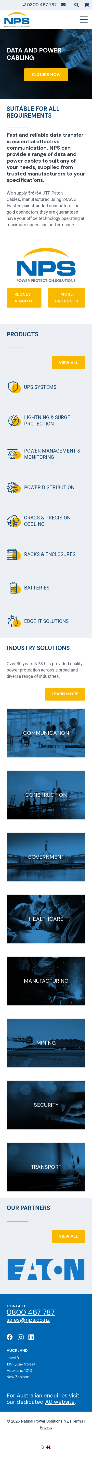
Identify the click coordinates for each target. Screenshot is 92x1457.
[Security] (46, 1105)
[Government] (46, 857)
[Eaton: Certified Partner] (46, 1269)
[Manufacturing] (46, 981)
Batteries (37, 588)
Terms (77, 1421)
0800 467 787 (31, 1312)
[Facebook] (10, 1337)
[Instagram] (21, 1337)
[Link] (63, 5)
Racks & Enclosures (50, 554)
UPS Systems (40, 387)
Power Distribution (49, 487)
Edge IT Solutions (46, 621)
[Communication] (46, 733)
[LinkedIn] (31, 1337)
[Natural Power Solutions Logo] (16, 19)
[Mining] (46, 1043)
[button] (76, 5)
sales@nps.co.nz (28, 1319)
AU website (60, 1401)
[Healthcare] (46, 919)
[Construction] (46, 795)
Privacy (46, 1427)
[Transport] (46, 1167)
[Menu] (83, 19)
